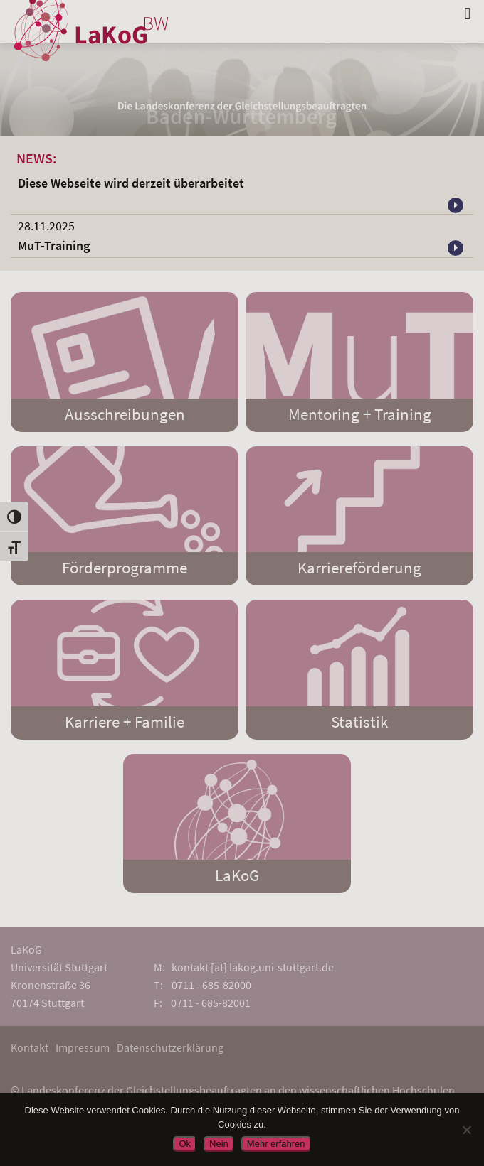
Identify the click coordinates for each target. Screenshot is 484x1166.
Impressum (83, 1047)
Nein (218, 1143)
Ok (185, 1143)
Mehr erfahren (276, 1143)
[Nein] (466, 1130)
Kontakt (29, 1047)
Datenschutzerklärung (170, 1047)
